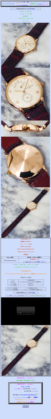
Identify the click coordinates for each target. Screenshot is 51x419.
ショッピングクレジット (21, 295)
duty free (27, 261)
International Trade (40, 4)
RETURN (25, 406)
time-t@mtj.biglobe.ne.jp (24, 5)
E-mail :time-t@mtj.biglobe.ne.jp (30, 394)
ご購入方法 (11, 3)
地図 (29, 397)
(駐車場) (36, 397)
